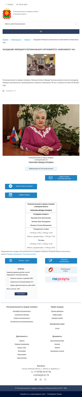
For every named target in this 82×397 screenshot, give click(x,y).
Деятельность (16, 40)
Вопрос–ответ (22, 347)
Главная (10, 4)
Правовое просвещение (22, 344)
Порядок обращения (57, 311)
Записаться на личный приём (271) (22, 282)
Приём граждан (57, 307)
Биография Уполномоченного (22, 311)
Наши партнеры (22, 358)
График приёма (57, 314)
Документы (57, 336)
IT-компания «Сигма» (54, 394)
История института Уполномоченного (21, 321)
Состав (57, 328)
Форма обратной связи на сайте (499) (22, 285)
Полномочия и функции (22, 314)
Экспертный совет (57, 324)
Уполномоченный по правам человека (21, 307)
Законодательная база (57, 340)
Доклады (57, 344)
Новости (27, 40)
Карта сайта (23, 4)
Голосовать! (21, 293)
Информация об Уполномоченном (41, 168)
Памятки (57, 347)
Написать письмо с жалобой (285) (21, 278)
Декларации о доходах (57, 351)
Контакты (41, 366)
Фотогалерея (22, 351)
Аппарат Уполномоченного (22, 318)
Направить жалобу (57, 318)
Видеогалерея (22, 354)
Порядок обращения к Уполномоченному (21, 254)
